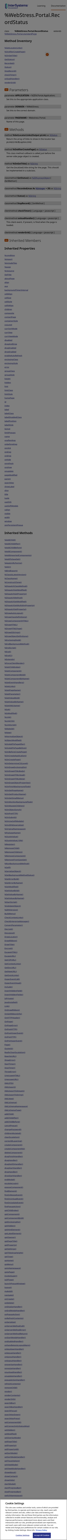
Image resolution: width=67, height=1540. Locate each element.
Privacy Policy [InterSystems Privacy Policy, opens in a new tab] (41, 1533)
